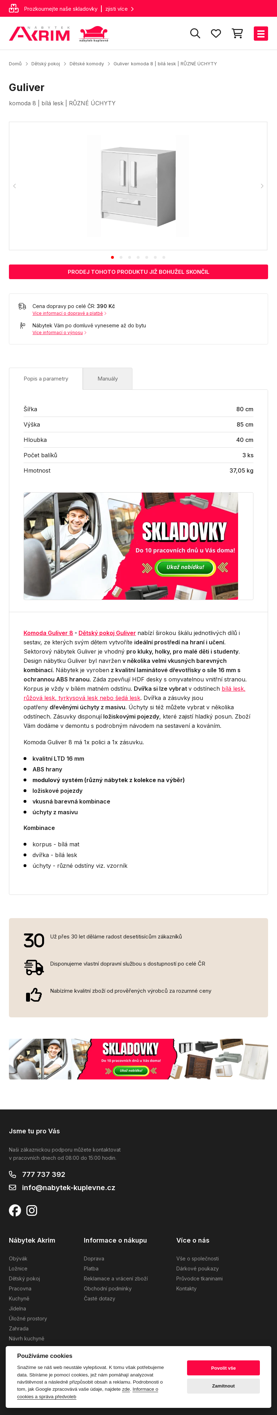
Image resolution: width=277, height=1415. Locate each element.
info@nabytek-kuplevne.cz (68, 1187)
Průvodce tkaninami (199, 1278)
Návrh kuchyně (26, 1338)
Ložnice (18, 1268)
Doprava (94, 1258)
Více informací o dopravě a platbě (69, 313)
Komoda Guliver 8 (48, 632)
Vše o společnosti (197, 1258)
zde (126, 1389)
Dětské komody (87, 63)
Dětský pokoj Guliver (107, 632)
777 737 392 (43, 1174)
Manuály (107, 378)
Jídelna (17, 1308)
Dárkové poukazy (197, 1268)
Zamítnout (223, 1386)
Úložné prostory (28, 1318)
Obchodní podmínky (108, 1288)
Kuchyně (19, 1298)
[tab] (112, 257)
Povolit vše (223, 1368)
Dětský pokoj (45, 63)
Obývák (18, 1258)
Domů (15, 63)
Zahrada (19, 1328)
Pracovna (20, 1288)
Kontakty (186, 1288)
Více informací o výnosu (59, 332)
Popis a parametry (46, 378)
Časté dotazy (99, 1298)
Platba (91, 1268)
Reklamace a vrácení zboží (116, 1278)
